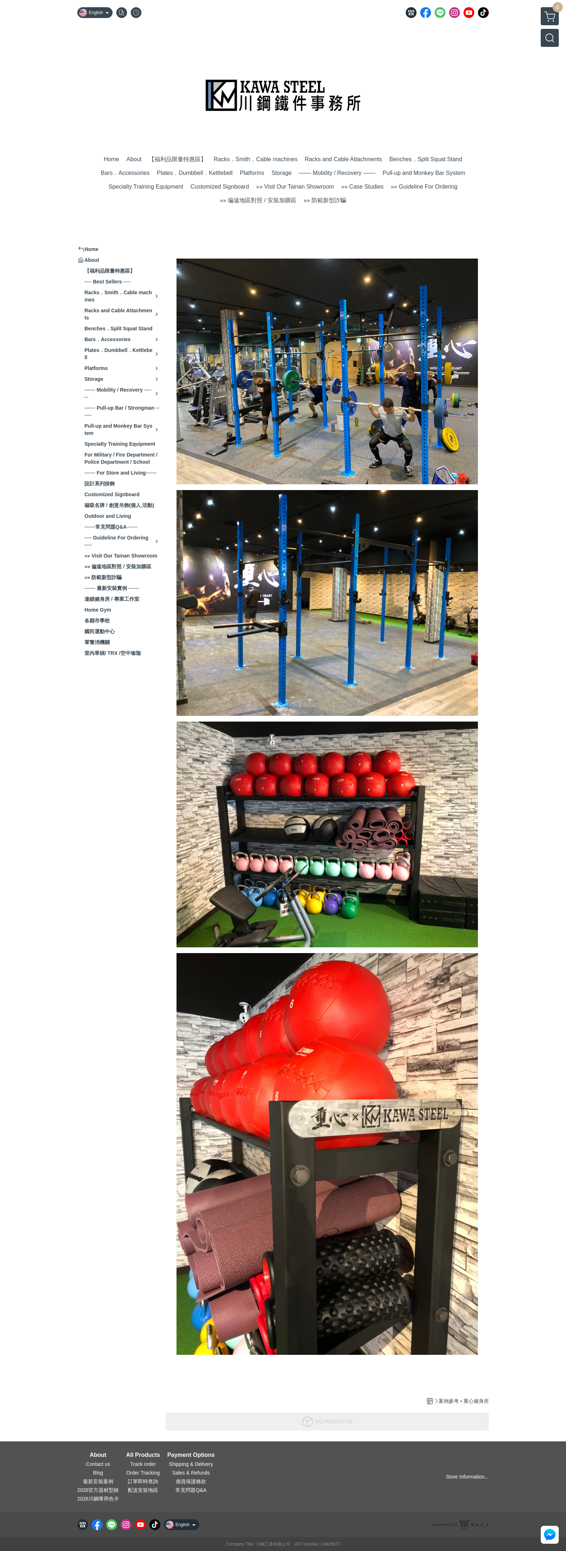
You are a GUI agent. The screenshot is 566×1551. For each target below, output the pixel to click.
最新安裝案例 (98, 1481)
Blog (98, 1472)
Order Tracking (143, 1472)
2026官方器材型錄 (98, 1490)
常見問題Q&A (190, 1490)
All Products (143, 1455)
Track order (143, 1464)
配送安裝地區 (143, 1490)
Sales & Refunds (191, 1472)
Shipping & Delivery (191, 1464)
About (98, 1455)
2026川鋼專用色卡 (98, 1498)
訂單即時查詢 (143, 1481)
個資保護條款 (191, 1481)
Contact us (98, 1464)
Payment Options (191, 1455)
